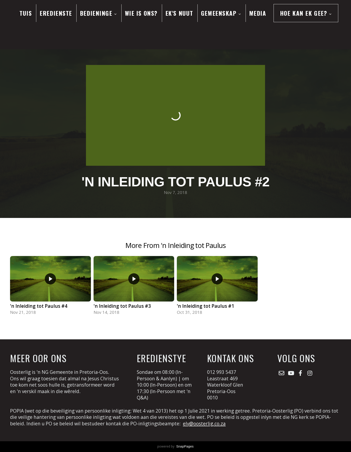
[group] (50, 286)
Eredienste (56, 13)
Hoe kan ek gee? (306, 13)
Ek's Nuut (179, 13)
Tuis (25, 13)
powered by (175, 446)
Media (257, 13)
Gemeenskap (221, 13)
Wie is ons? (141, 13)
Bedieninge (98, 13)
